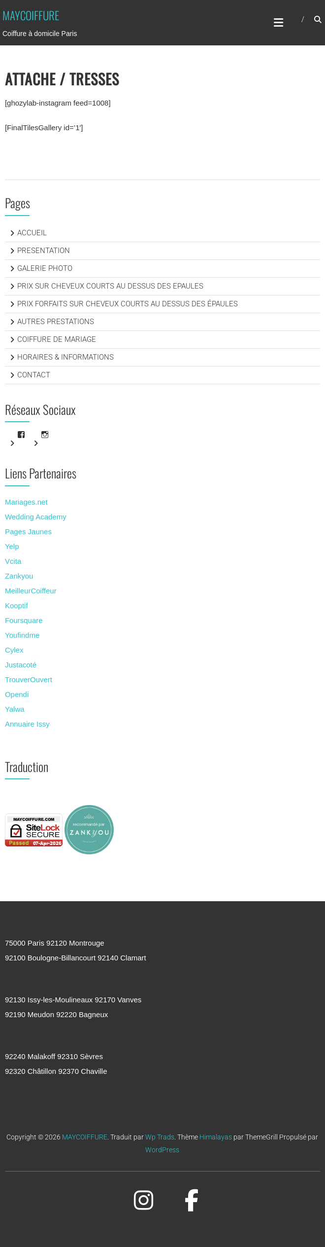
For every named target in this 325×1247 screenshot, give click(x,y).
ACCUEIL (32, 232)
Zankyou (19, 576)
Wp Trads (159, 1137)
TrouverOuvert (28, 679)
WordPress (162, 1150)
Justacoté (20, 664)
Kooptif (16, 605)
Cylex (14, 650)
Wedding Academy (35, 517)
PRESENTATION (43, 250)
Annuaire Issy (27, 724)
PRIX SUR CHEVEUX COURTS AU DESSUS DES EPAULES (110, 286)
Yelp (12, 546)
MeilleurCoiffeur (31, 591)
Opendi (17, 694)
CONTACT (33, 374)
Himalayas (215, 1137)
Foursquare (24, 620)
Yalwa (15, 709)
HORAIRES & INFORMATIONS (65, 357)
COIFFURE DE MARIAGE (56, 339)
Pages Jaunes (28, 531)
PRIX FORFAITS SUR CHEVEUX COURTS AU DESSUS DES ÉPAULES (127, 303)
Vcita (13, 561)
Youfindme (22, 635)
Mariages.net (26, 502)
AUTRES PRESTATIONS (55, 321)
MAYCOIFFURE (30, 15)
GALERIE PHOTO (44, 268)
